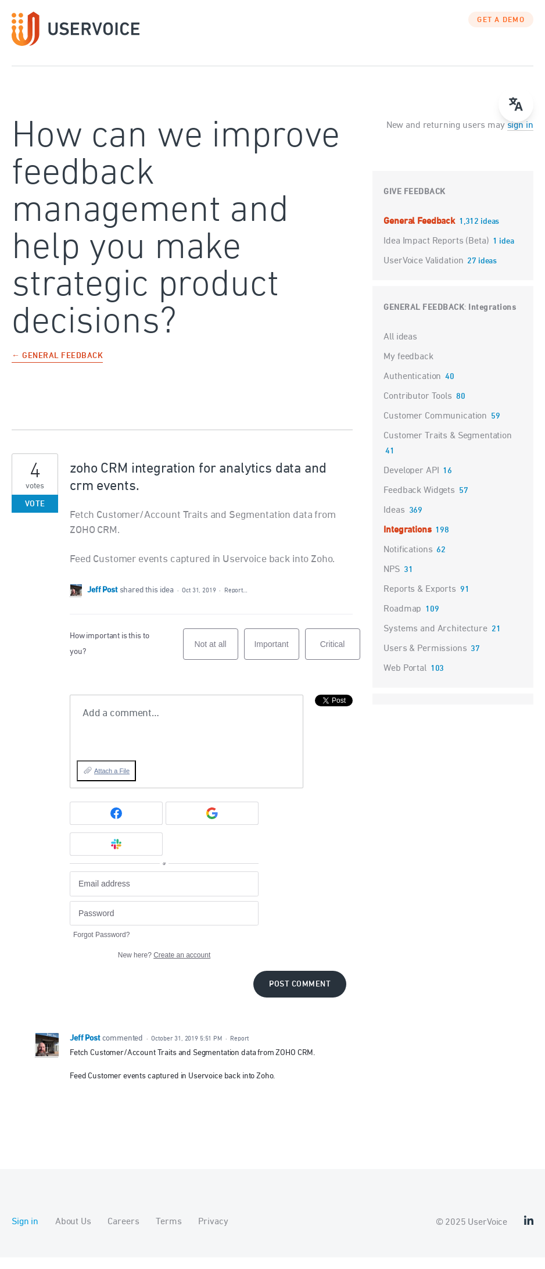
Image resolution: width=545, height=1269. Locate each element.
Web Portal (404, 680)
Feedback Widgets (419, 502)
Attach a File (112, 782)
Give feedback (414, 204)
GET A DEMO (501, 32)
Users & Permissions (425, 660)
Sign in (25, 1233)
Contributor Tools (417, 408)
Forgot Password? (101, 946)
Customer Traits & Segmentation (447, 447)
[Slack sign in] (116, 855)
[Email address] (164, 895)
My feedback (408, 368)
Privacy (213, 1233)
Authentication (412, 388)
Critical (340, 661)
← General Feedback (57, 368)
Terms (168, 1233)
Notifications (407, 561)
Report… (236, 602)
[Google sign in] (212, 825)
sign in (520, 137)
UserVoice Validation (424, 272)
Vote (35, 516)
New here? (164, 967)
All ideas (400, 348)
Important (276, 661)
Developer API (411, 482)
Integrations (492, 319)
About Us (73, 1233)
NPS (391, 581)
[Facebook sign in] (116, 825)
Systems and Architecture (435, 640)
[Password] (164, 925)
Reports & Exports (419, 601)
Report (239, 1050)
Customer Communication (435, 427)
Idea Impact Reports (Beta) (437, 253)
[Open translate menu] (516, 104)
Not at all (216, 661)
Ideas (393, 522)
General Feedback (420, 233)
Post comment (300, 996)
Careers (123, 1233)
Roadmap (402, 620)
